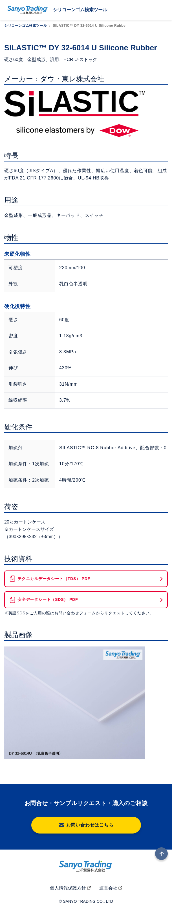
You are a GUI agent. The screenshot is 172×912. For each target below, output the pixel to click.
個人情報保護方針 (68, 888)
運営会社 (108, 888)
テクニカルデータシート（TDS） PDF (53, 578)
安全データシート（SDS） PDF (47, 599)
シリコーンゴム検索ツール (25, 26)
